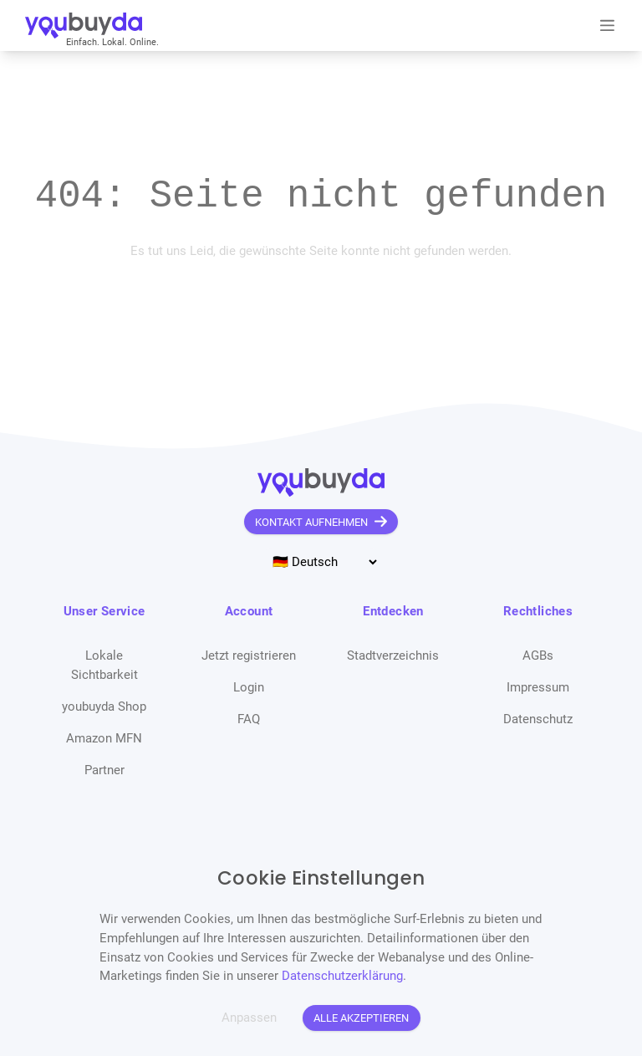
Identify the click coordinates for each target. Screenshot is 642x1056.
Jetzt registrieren (248, 655)
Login (248, 687)
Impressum (538, 687)
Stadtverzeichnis (393, 655)
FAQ (248, 719)
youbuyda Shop (104, 706)
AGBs (537, 655)
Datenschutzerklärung (342, 975)
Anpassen (249, 1017)
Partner (104, 770)
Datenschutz (538, 719)
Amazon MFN (104, 738)
